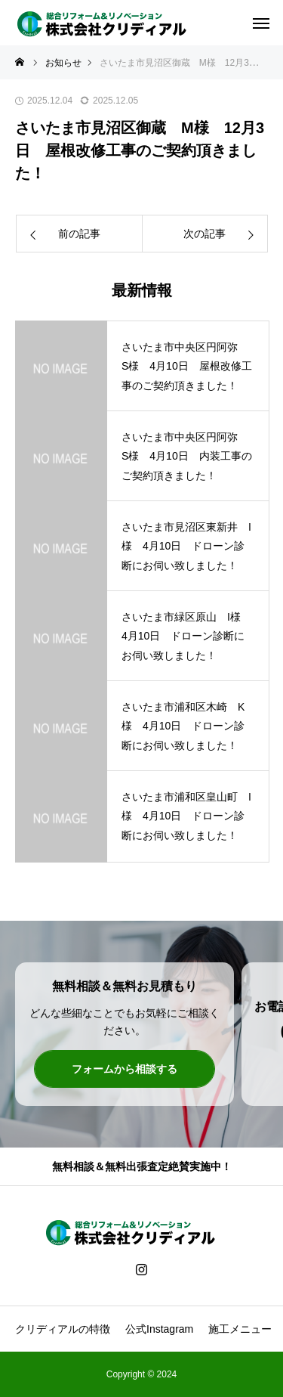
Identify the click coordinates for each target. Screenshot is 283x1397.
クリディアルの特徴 (62, 1329)
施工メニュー (240, 1329)
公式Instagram (159, 1329)
